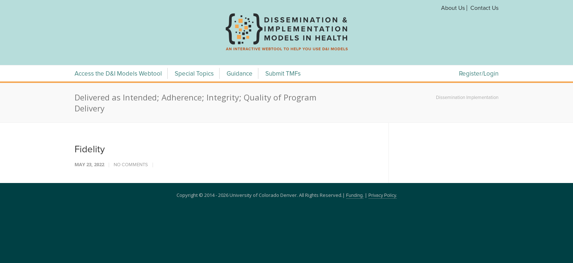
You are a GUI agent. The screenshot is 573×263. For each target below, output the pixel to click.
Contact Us (484, 8)
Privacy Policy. (382, 195)
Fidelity (90, 149)
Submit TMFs (283, 74)
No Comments (131, 165)
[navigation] (286, 50)
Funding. (355, 195)
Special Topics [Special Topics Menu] (194, 74)
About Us (453, 8)
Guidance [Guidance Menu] (240, 74)
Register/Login (478, 74)
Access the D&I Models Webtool (118, 74)
